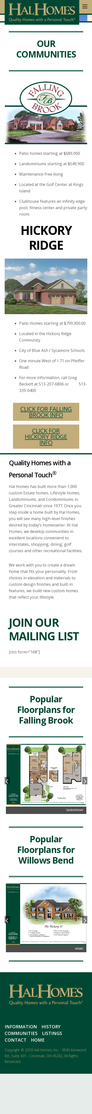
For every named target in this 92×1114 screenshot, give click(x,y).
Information (21, 1067)
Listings (52, 1073)
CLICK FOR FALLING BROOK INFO (46, 452)
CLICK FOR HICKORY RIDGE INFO (46, 477)
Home (38, 1080)
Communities (21, 1073)
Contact (15, 1080)
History (50, 1067)
